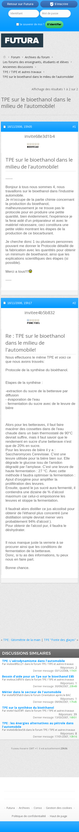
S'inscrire (59, 4)
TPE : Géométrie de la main (21, 640)
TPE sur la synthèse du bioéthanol (28, 708)
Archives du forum (37, 57)
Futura (11, 808)
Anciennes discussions (18, 67)
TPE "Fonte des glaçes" (60, 640)
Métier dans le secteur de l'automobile (31, 692)
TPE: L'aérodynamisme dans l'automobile (33, 661)
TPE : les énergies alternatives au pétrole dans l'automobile (38, 725)
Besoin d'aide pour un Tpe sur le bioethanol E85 (38, 676)
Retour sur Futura (20, 4)
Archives (24, 808)
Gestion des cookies (59, 808)
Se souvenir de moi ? (30, 24)
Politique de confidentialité (29, 816)
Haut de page (58, 816)
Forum (15, 57)
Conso (38, 808)
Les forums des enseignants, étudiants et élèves (36, 62)
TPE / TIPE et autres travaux (22, 72)
